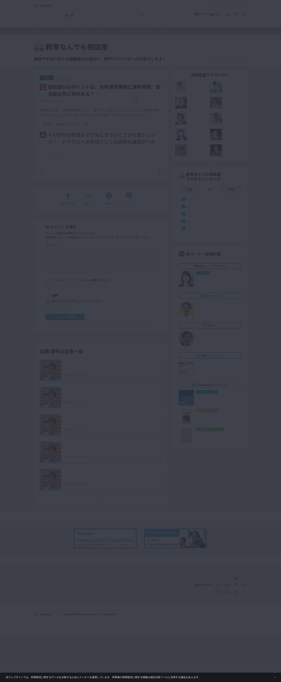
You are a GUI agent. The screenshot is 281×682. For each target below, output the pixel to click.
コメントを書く (145, 245)
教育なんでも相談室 (182, 13)
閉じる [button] (268, 675)
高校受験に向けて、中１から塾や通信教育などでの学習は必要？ (109, 469)
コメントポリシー (134, 5)
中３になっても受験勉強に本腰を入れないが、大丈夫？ (103, 524)
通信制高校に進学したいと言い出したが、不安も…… (101, 414)
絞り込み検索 (188, 59)
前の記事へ (51, 218)
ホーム (41, 31)
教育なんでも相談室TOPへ (135, 47)
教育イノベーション (235, 13)
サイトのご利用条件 (107, 5)
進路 (82, 30)
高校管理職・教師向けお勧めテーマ (138, 23)
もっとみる (102, 544)
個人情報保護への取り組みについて (213, 660)
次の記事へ (149, 218)
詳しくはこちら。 (211, 675)
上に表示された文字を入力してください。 (75, 347)
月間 (231, 207)
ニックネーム (78, 326)
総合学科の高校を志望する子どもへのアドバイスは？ (101, 442)
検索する (244, 59)
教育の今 (208, 13)
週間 (210, 207)
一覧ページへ (100, 219)
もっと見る (102, 200)
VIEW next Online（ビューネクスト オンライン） (49, 623)
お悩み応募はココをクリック (212, 177)
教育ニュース (116, 13)
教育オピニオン (151, 13)
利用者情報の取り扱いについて (167, 5)
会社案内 (242, 660)
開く (214, 5)
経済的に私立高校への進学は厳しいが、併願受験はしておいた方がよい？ (109, 496)
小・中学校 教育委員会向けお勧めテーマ (209, 23)
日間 (189, 207)
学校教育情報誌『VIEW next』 (70, 23)
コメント (52, 291)
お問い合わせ (198, 5)
